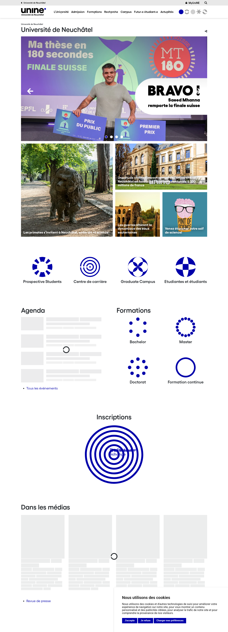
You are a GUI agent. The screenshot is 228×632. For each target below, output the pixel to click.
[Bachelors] (138, 328)
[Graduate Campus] (138, 268)
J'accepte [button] (130, 620)
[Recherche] (205, 2)
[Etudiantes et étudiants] (185, 268)
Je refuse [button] (145, 620)
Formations (94, 11)
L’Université (61, 11)
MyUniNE (192, 2)
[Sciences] (192, 12)
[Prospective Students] (42, 268)
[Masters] (185, 328)
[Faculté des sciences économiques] (204, 12)
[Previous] (30, 91)
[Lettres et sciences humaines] (186, 12)
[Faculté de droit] (198, 12)
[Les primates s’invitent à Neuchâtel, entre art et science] (67, 190)
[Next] (198, 91)
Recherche (111, 11)
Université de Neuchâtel (33, 3)
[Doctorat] (138, 368)
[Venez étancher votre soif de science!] (184, 214)
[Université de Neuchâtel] (33, 12)
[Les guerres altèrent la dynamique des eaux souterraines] (137, 214)
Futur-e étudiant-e (146, 11)
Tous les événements (42, 388)
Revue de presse (38, 601)
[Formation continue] (185, 368)
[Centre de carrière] (90, 268)
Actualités (166, 11)
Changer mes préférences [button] (169, 620)
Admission (78, 11)
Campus (126, 11)
